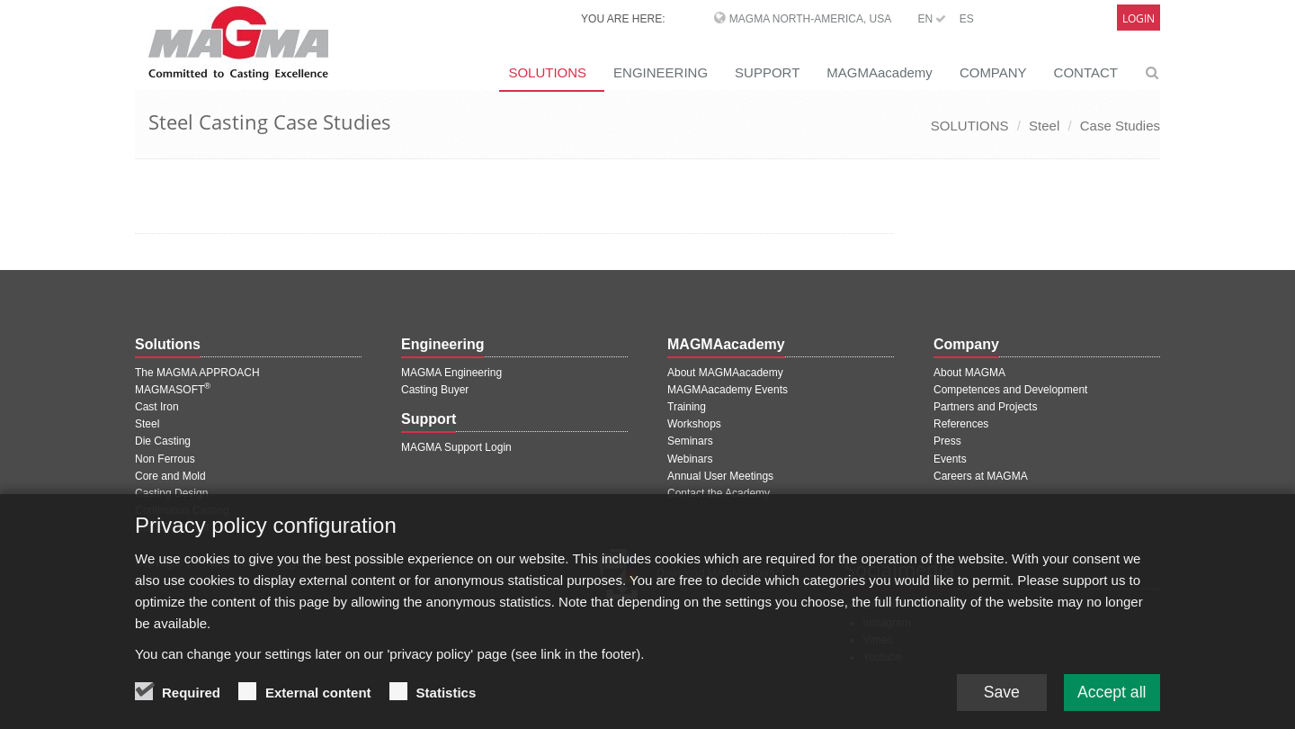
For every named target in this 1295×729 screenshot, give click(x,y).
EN (931, 19)
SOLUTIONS (547, 72)
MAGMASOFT (172, 389)
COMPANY (993, 72)
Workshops (694, 424)
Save (997, 704)
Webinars (689, 459)
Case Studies (1120, 125)
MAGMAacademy (879, 72)
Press (947, 441)
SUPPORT (767, 72)
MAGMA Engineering (451, 372)
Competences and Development (1010, 389)
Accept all (1111, 704)
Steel (1044, 125)
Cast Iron (157, 406)
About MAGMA (969, 372)
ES (967, 19)
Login (1138, 18)
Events (950, 459)
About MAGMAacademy (725, 372)
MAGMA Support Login (456, 447)
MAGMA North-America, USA (810, 19)
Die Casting (163, 441)
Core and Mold (170, 476)
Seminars (690, 441)
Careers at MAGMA (980, 476)
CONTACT (1086, 72)
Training (686, 406)
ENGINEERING (660, 72)
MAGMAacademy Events (727, 389)
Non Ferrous (165, 459)
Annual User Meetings (720, 476)
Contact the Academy (718, 493)
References (960, 424)
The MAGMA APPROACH (197, 372)
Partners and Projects (985, 406)
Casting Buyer (435, 389)
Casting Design (171, 493)
